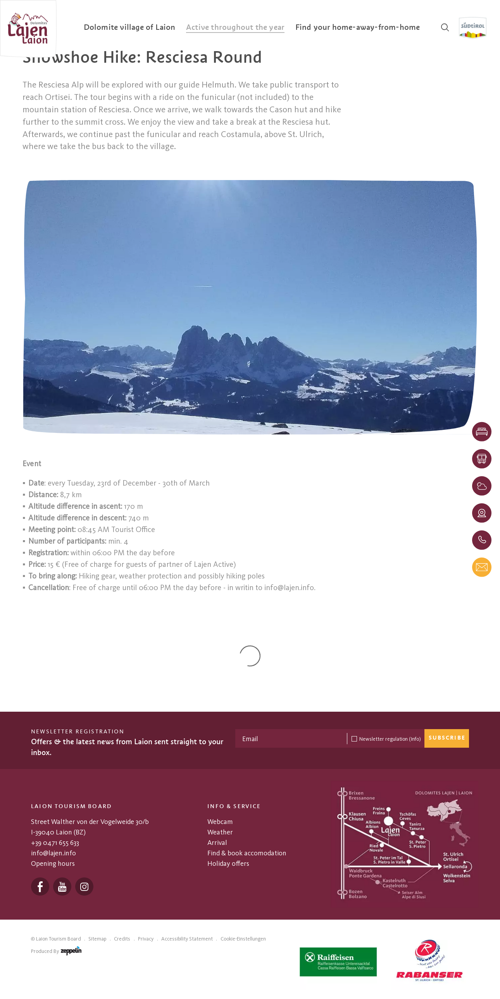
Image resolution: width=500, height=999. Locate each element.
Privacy (145, 938)
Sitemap (97, 938)
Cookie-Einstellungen (243, 938)
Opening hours (53, 863)
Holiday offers (228, 863)
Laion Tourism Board (58, 938)
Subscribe (447, 738)
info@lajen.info (53, 853)
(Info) (415, 739)
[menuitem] (129, 27)
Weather (220, 832)
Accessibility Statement (187, 938)
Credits (122, 938)
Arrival (217, 842)
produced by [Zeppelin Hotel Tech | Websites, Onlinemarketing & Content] (56, 952)
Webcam (220, 821)
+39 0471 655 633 (55, 842)
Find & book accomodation (246, 853)
